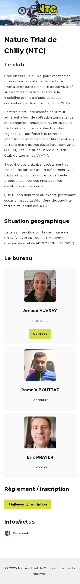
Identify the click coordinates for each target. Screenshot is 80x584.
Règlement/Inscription (28, 504)
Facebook (16, 533)
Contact (40, 334)
